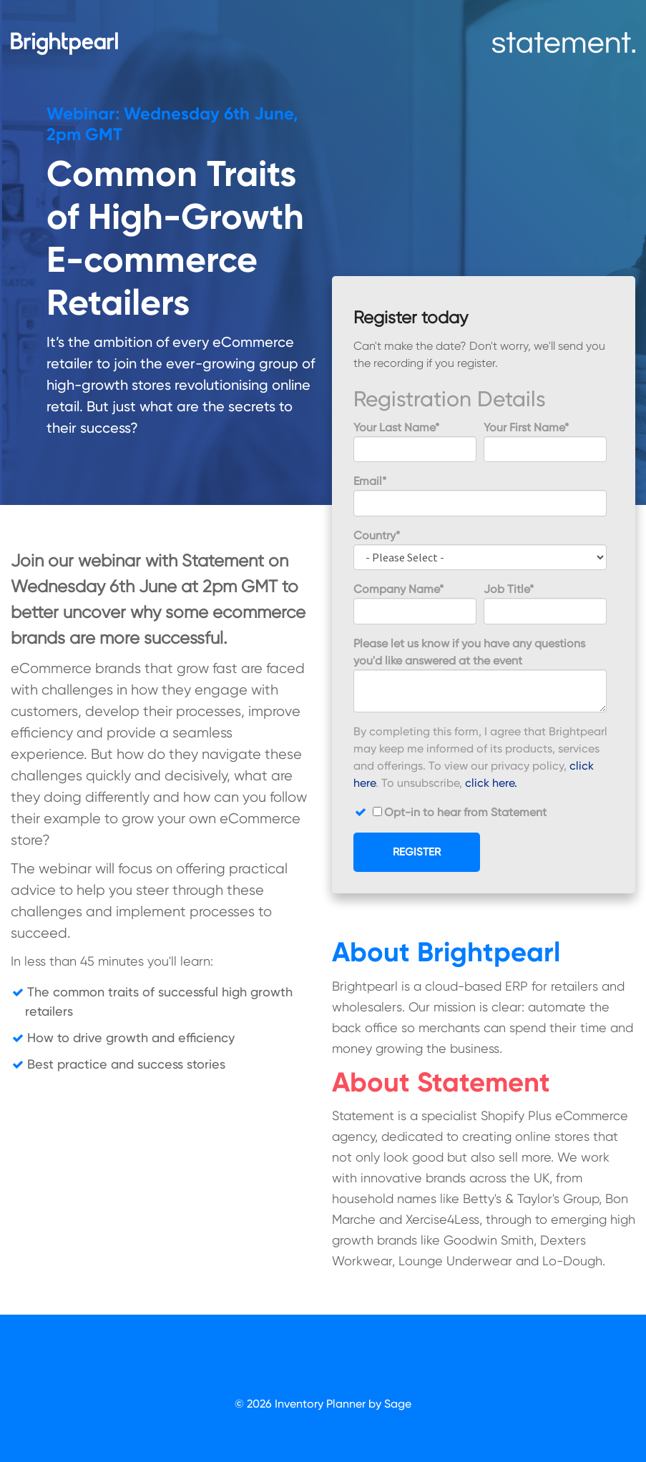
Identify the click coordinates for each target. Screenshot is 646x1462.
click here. (491, 783)
